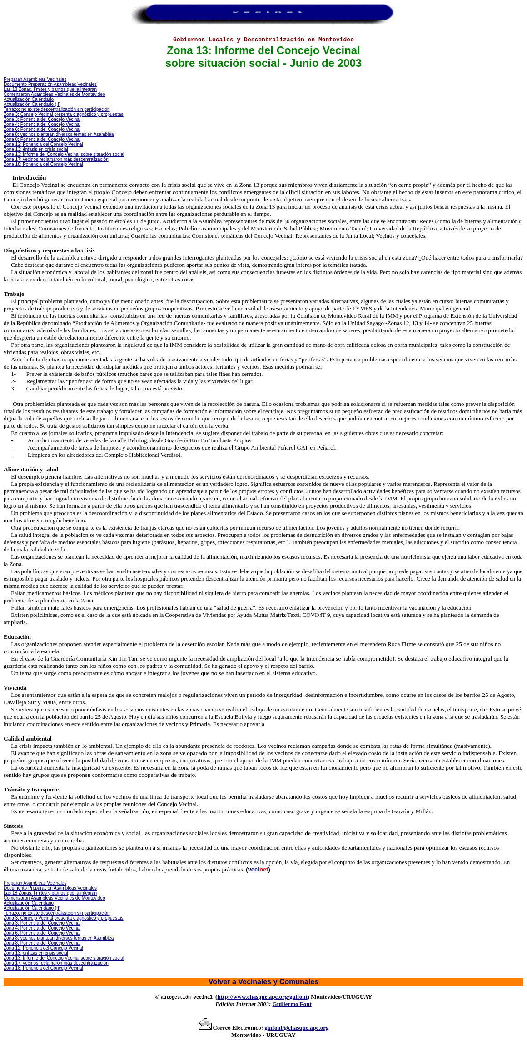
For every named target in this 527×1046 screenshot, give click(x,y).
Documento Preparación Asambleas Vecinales (50, 84)
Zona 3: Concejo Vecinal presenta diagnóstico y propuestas (64, 114)
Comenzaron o (54, 94)
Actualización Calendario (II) (32, 104)
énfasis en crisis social (45, 149)
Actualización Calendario (29, 99)
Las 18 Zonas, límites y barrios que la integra (49, 89)
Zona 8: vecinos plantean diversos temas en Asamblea (59, 134)
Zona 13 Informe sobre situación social (64, 154)
